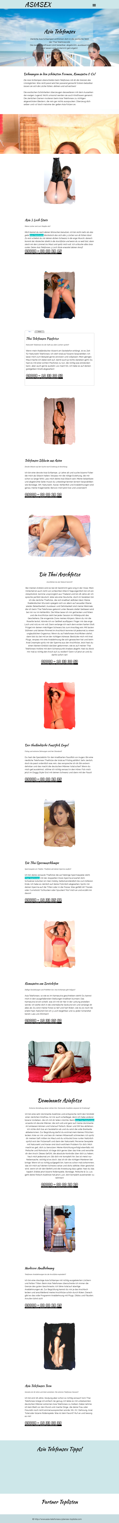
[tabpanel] (59, 39)
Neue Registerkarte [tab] (39, 332)
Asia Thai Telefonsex (84, 1120)
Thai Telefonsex (32, 878)
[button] (59, 1476)
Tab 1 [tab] (29, 331)
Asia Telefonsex (37, 235)
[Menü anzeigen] (94, 5)
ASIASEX (38, 4)
